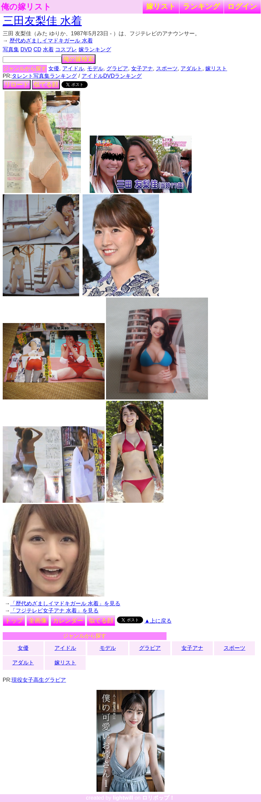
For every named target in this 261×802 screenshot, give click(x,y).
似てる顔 (46, 84)
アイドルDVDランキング (112, 76)
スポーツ (167, 68)
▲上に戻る (158, 621)
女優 (53, 68)
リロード (16, 84)
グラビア (117, 68)
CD (37, 49)
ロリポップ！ (158, 798)
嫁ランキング (95, 49)
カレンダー (68, 620)
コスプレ (66, 49)
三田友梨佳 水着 (42, 21)
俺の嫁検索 (78, 59)
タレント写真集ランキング (44, 76)
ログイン (242, 6)
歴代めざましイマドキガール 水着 (51, 40)
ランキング (201, 6)
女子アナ (142, 68)
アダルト (191, 68)
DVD (26, 49)
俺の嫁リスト (26, 6)
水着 (48, 49)
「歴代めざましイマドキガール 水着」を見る (65, 603)
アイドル (73, 68)
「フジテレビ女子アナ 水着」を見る (54, 610)
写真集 (11, 49)
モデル (95, 68)
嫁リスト (161, 6)
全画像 (38, 620)
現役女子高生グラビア (39, 680)
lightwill (123, 798)
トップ (14, 620)
